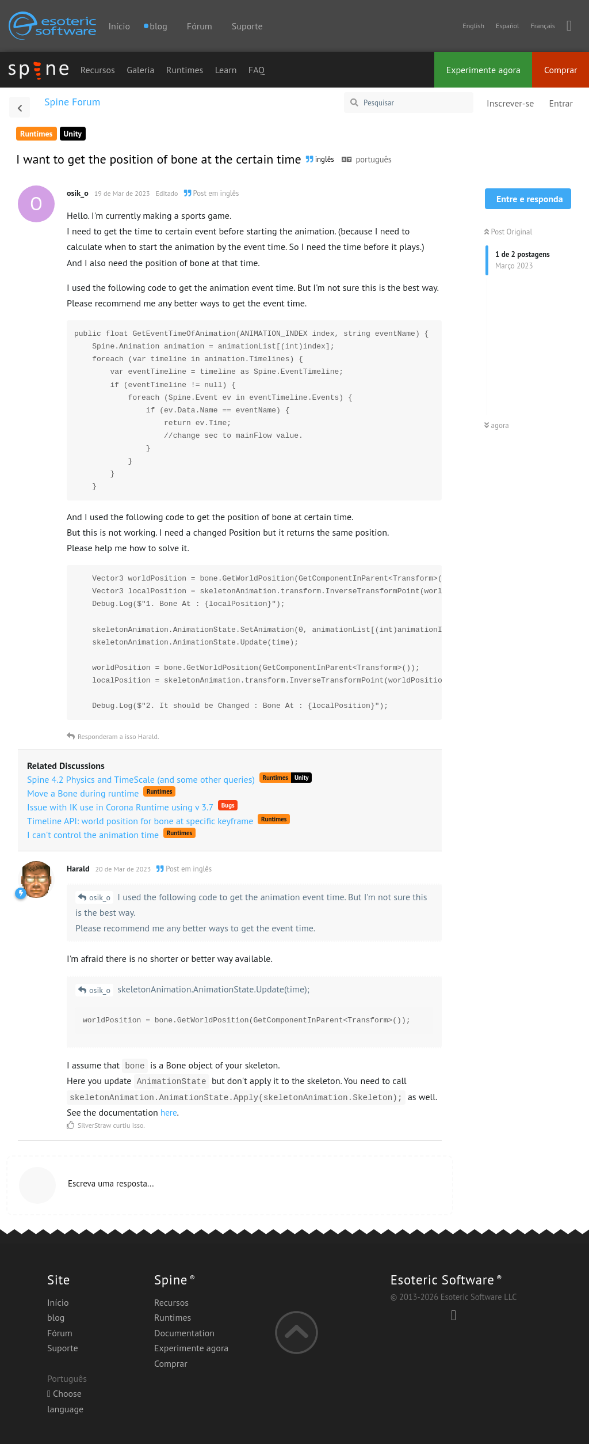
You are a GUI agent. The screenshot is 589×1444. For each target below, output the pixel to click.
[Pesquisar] (408, 102)
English (473, 25)
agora (496, 425)
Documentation (184, 1333)
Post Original (508, 232)
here (168, 1112)
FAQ (256, 69)
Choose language (65, 1401)
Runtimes (184, 69)
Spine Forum (72, 101)
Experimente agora (483, 69)
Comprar (560, 69)
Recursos (98, 69)
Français (542, 25)
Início (119, 26)
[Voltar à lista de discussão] (19, 107)
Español (507, 25)
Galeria (140, 69)
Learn (226, 69)
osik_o (99, 897)
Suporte (247, 26)
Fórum (199, 26)
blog (55, 1317)
